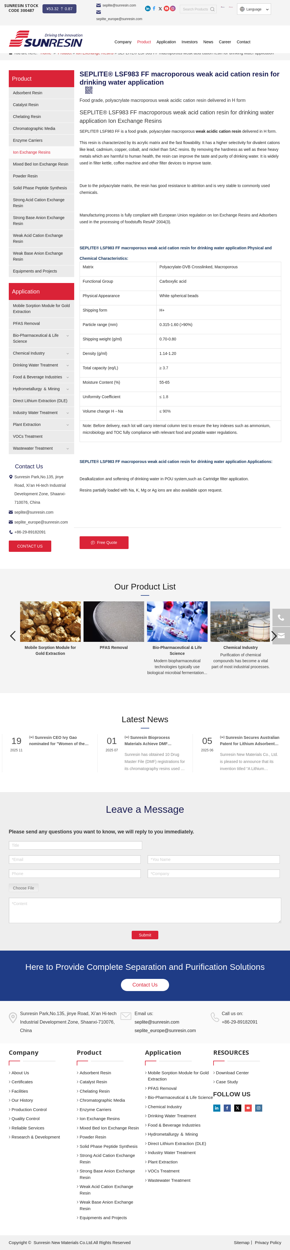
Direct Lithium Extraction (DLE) (40, 400)
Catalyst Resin (26, 104)
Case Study (227, 1081)
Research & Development (36, 1137)
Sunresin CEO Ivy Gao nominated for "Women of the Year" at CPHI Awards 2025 (57, 741)
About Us (20, 1072)
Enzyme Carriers (27, 140)
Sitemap (242, 1242)
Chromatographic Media (34, 128)
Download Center (232, 1072)
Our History (22, 1100)
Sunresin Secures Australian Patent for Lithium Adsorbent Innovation (250, 741)
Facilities (20, 1091)
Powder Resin (25, 176)
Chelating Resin (27, 116)
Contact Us (144, 985)
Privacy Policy (268, 1242)
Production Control (29, 1109)
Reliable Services (28, 1127)
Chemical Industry (29, 353)
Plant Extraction (27, 424)
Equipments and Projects (35, 271)
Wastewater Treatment (33, 448)
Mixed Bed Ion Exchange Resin (40, 164)
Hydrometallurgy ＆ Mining (36, 389)
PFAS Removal (26, 323)
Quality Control (26, 1118)
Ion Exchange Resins (31, 152)
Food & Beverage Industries (37, 377)
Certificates (22, 1081)
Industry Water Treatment (35, 412)
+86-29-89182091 (27, 532)
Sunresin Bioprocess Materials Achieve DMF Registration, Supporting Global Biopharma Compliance (155, 741)
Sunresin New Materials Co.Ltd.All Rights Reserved (82, 1242)
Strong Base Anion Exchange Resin (107, 1174)
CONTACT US (30, 546)
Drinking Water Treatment (35, 365)
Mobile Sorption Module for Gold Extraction (178, 1076)
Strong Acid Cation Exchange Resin (107, 1158)
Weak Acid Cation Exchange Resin (106, 1189)
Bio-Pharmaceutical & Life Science (180, 1097)
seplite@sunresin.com (119, 5)
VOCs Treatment (27, 436)
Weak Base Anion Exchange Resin (106, 1205)
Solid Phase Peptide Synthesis (40, 188)
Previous (13, 636)
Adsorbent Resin (27, 93)
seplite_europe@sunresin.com (38, 522)
